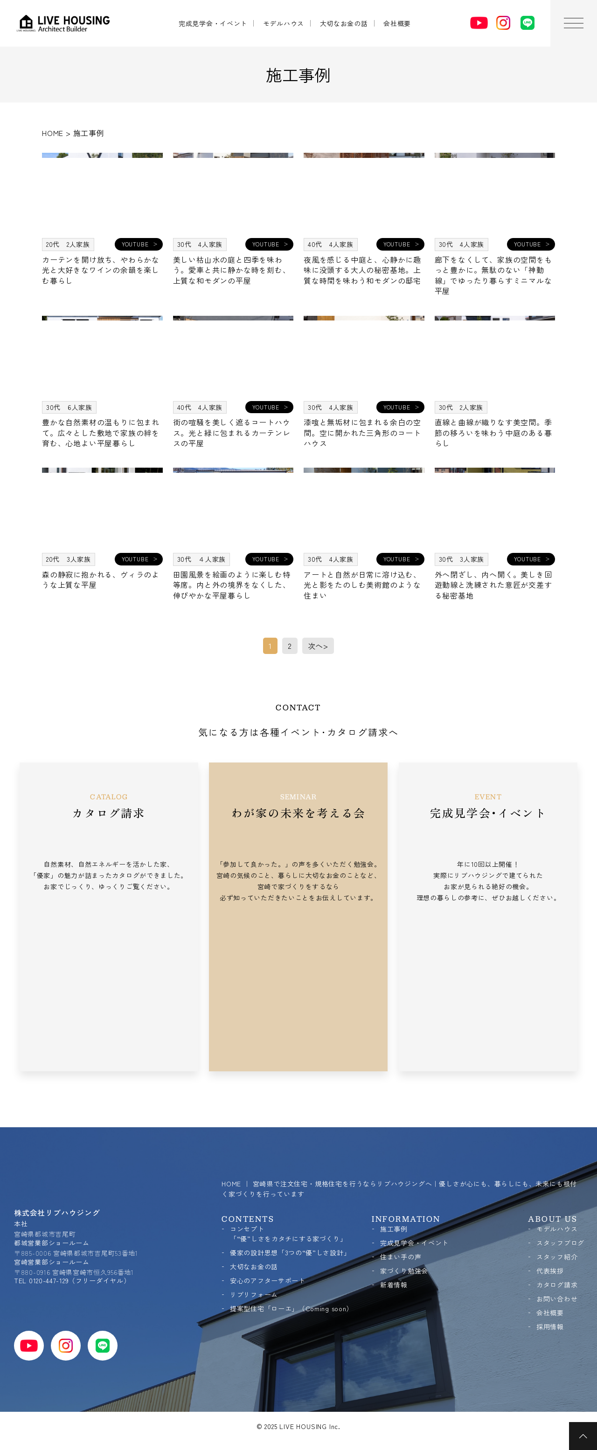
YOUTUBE (135, 244)
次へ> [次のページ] (318, 645)
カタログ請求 (556, 1284)
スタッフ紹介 (556, 1256)
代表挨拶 (550, 1270)
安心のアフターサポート (267, 1280)
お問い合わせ (556, 1298)
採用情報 (550, 1326)
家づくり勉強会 (404, 1270)
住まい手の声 (400, 1256)
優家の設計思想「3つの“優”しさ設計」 (290, 1252)
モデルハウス (283, 23)
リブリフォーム (254, 1294)
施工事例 (394, 1228)
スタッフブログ (560, 1242)
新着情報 (394, 1284)
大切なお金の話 (344, 23)
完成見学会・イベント (213, 23)
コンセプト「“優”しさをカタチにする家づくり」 (288, 1233)
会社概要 (397, 23)
